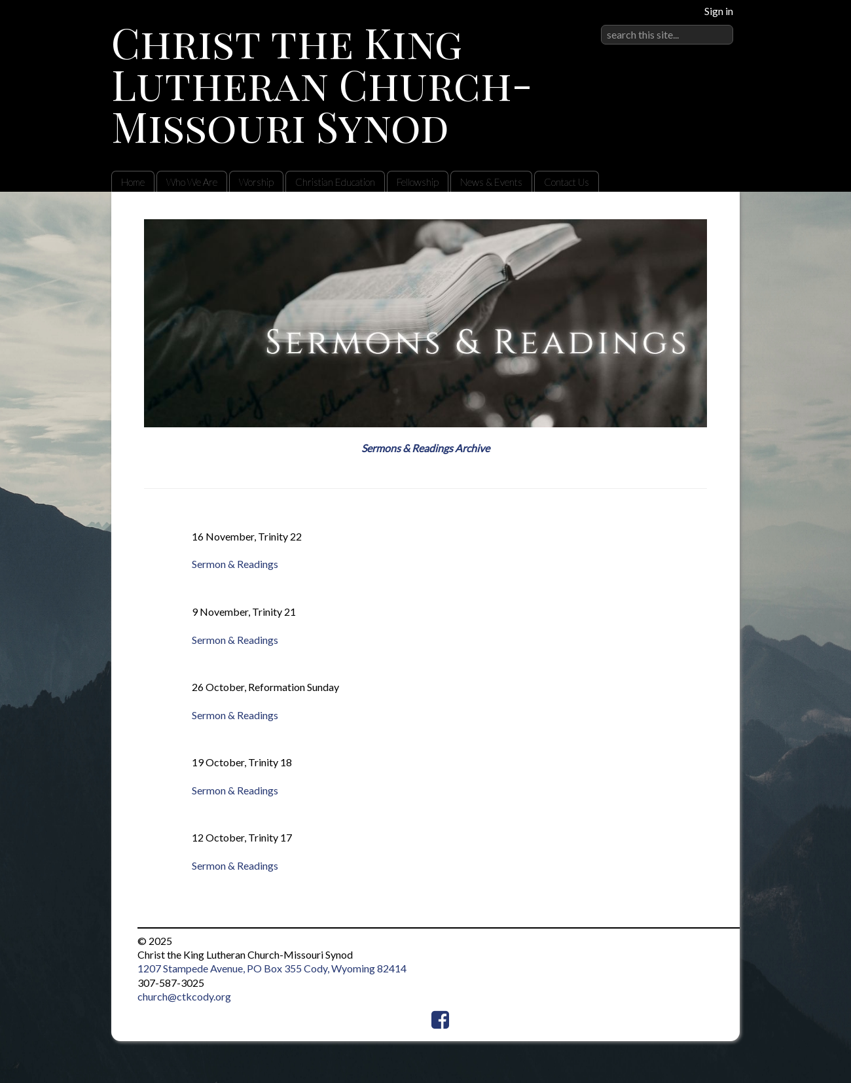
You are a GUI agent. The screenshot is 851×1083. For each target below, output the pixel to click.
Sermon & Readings (235, 564)
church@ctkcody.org (184, 996)
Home (133, 182)
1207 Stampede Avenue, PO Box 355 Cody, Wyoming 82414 (272, 968)
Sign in (718, 11)
